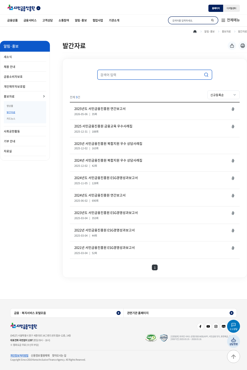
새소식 (8, 57)
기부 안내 (9, 141)
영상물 (10, 105)
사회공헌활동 (12, 131)
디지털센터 (231, 8)
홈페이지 (216, 8)
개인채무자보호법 (14, 86)
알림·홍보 (209, 31)
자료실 (8, 151)
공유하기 (232, 45)
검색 (206, 74)
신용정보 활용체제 (40, 355)
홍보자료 (9, 96)
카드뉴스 (11, 118)
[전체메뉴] (230, 20)
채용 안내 (9, 66)
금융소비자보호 (13, 76)
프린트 (242, 45)
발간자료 (11, 112)
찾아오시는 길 (59, 355)
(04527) (13, 335)
